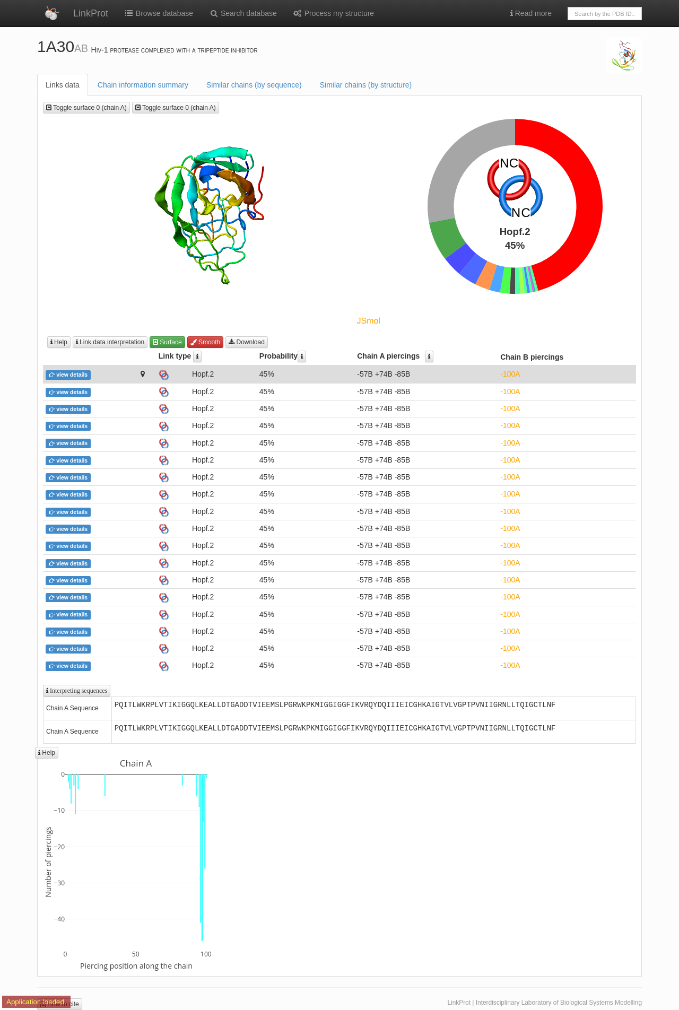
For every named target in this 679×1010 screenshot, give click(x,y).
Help (58, 342)
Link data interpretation (110, 342)
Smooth (205, 342)
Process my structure (333, 13)
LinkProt (90, 13)
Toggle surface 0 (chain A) (86, 107)
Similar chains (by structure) (366, 85)
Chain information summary (143, 85)
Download (247, 342)
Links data (63, 85)
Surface (167, 342)
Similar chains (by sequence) (254, 85)
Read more (531, 13)
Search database (243, 13)
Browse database (158, 13)
